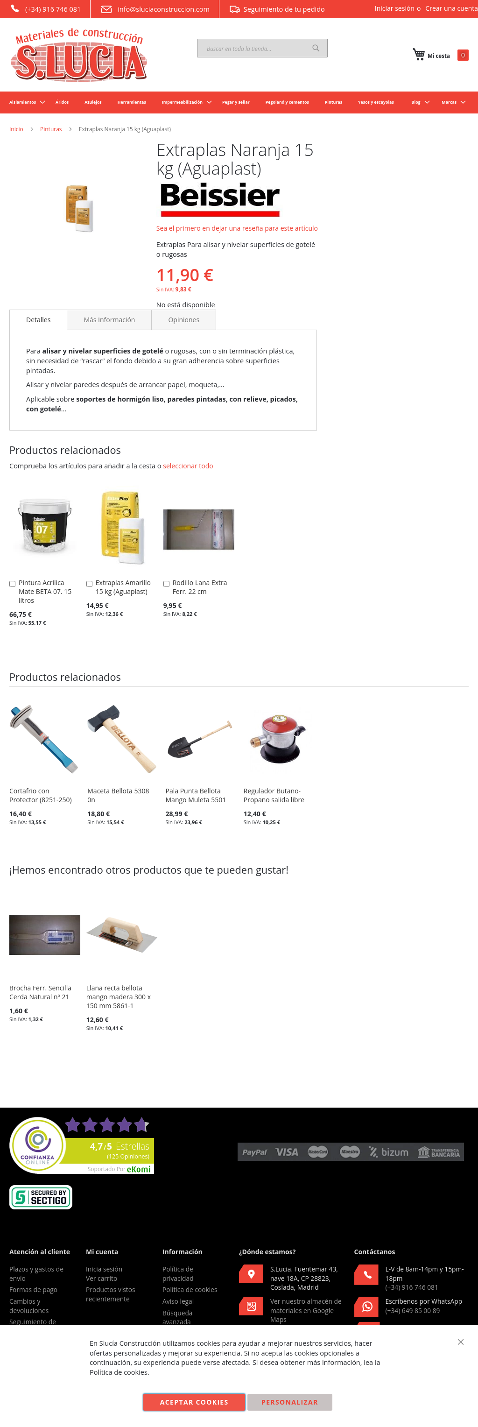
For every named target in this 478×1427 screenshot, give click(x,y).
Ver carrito (101, 1278)
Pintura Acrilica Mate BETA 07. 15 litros (45, 591)
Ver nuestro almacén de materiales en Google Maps (306, 1310)
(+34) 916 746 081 (45, 8)
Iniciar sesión (395, 8)
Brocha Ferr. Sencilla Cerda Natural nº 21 (40, 992)
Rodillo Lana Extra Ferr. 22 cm (200, 587)
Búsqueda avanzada (177, 1317)
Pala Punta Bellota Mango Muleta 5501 (196, 795)
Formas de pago (33, 1289)
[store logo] (79, 55)
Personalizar (289, 1402)
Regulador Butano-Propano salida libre (274, 795)
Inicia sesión (104, 1269)
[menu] (239, 102)
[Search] (316, 48)
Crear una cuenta (451, 8)
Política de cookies (190, 1289)
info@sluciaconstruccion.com (155, 9)
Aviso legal (178, 1301)
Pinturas (51, 129)
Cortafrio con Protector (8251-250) (40, 795)
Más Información (109, 319)
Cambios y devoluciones (29, 1306)
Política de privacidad (178, 1274)
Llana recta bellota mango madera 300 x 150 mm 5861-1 (118, 996)
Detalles (38, 319)
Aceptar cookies (194, 1402)
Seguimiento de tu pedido (277, 9)
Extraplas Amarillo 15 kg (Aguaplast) (123, 587)
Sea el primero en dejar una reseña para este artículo (237, 228)
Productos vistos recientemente (110, 1294)
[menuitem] (24, 102)
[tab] (38, 320)
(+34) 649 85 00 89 (413, 1310)
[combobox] (262, 48)
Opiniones (183, 319)
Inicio (16, 129)
